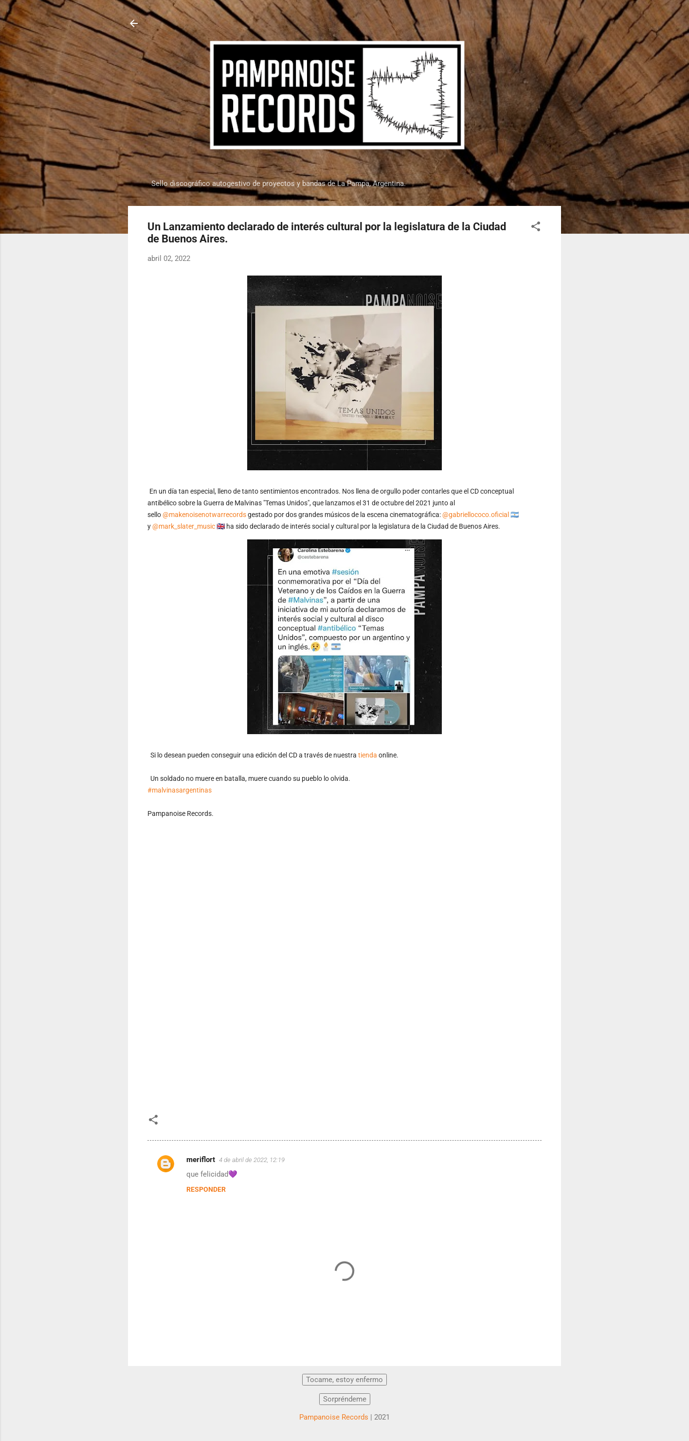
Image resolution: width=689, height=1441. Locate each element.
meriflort (200, 1159)
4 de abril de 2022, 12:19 (252, 1160)
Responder (206, 1189)
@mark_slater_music (183, 526)
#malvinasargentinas (179, 790)
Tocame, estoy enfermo (344, 1379)
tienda (367, 755)
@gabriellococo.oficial (475, 514)
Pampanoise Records (333, 1417)
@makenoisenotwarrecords (204, 514)
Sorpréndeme (344, 1399)
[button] (536, 228)
